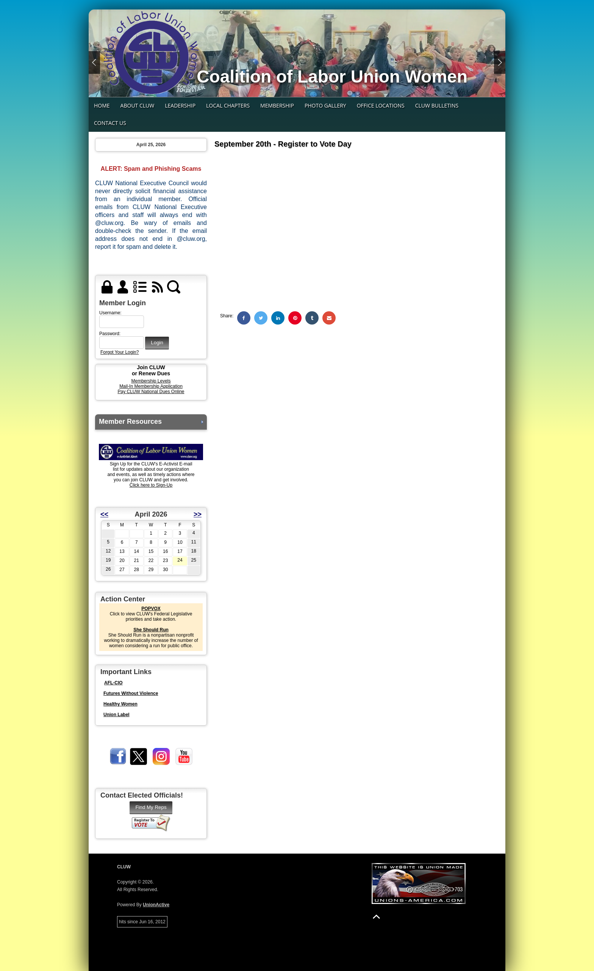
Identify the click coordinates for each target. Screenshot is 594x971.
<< (104, 514)
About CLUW (137, 105)
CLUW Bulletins (436, 105)
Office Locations (381, 105)
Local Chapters (228, 105)
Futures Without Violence (130, 693)
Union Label (116, 714)
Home (102, 105)
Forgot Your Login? (119, 352)
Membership (277, 105)
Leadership (180, 105)
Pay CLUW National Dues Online (150, 391)
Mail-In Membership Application (151, 386)
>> (198, 514)
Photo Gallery (325, 105)
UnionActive (156, 904)
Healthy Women (120, 704)
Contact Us (110, 122)
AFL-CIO (113, 682)
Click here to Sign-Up (151, 485)
